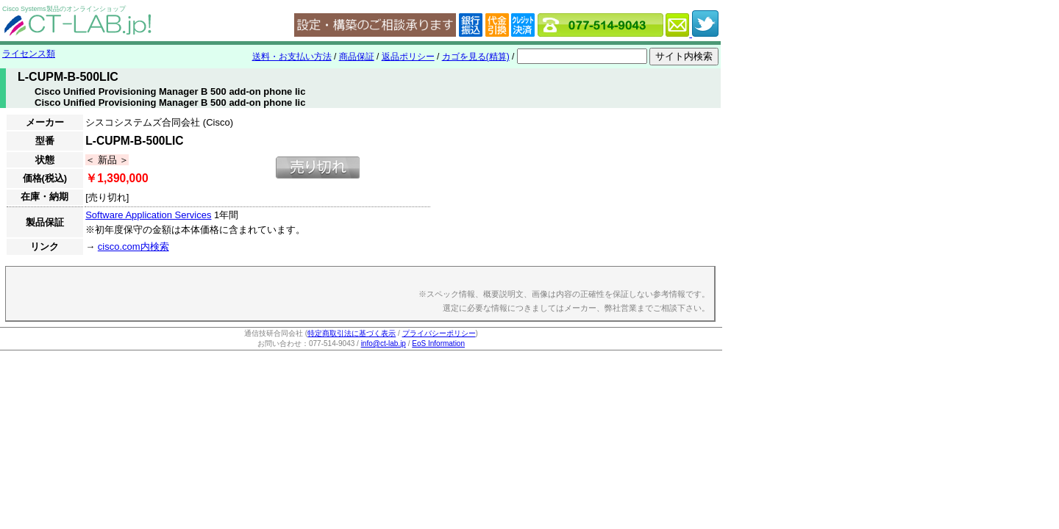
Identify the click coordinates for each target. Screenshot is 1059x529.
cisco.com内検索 (133, 246)
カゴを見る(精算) (476, 56)
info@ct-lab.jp (383, 343)
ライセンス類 (28, 53)
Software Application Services (148, 214)
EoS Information (438, 343)
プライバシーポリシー (439, 333)
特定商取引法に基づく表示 (351, 333)
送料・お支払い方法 (292, 56)
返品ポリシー (408, 56)
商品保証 (356, 56)
